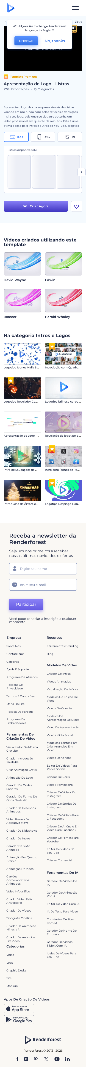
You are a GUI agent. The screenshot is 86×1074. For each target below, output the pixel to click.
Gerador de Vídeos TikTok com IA (59, 943)
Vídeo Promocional (60, 784)
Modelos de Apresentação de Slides (63, 717)
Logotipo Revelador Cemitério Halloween (32, 401)
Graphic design (17, 970)
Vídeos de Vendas (59, 757)
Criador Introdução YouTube (19, 760)
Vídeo (10, 955)
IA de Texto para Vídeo (62, 911)
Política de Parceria (19, 711)
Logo (10, 962)
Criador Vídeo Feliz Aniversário (19, 901)
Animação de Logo (19, 777)
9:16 (43, 137)
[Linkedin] (67, 1059)
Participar (26, 604)
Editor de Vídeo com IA (63, 904)
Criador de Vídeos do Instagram (61, 794)
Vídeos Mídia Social (60, 735)
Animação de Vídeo (20, 869)
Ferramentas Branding (62, 646)
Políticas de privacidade (14, 686)
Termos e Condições (20, 696)
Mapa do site (15, 704)
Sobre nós (13, 646)
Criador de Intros (59, 674)
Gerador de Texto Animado (18, 847)
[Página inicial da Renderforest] (10, 8)
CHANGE (26, 41)
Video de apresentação (63, 727)
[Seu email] (43, 585)
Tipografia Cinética (19, 918)
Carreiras (12, 661)
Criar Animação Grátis (21, 769)
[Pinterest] (36, 1059)
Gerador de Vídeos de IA (62, 883)
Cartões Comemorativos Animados (17, 880)
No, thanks (55, 41)
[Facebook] (18, 1059)
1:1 (70, 137)
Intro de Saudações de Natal (23, 469)
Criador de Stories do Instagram (62, 805)
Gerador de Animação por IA (62, 894)
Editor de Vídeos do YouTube (61, 850)
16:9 (16, 137)
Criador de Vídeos (18, 910)
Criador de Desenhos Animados (21, 809)
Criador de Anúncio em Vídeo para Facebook (63, 828)
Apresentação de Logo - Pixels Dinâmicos (32, 435)
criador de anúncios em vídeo (20, 939)
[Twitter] (46, 1059)
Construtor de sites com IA (60, 921)
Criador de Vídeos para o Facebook (63, 817)
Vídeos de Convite (59, 708)
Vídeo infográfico (18, 891)
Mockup (12, 986)
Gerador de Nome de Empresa (62, 932)
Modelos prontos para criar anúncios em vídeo (62, 746)
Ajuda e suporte (17, 669)
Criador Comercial (59, 860)
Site (8, 978)
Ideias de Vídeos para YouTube (61, 955)
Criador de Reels (58, 777)
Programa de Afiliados (22, 677)
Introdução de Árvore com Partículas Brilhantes (37, 504)
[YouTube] (57, 1059)
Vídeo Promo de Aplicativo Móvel (17, 821)
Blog (50, 654)
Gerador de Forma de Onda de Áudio (21, 798)
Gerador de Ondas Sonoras (19, 787)
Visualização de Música (62, 689)
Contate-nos (15, 654)
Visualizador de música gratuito (22, 749)
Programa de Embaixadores (16, 721)
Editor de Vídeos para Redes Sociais (62, 767)
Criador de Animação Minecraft (21, 927)
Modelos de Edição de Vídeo (62, 698)
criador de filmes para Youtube (63, 839)
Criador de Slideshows (21, 830)
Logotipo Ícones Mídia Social (23, 367)
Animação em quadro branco (21, 859)
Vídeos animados (59, 681)
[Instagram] (26, 1059)
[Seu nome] (43, 568)
